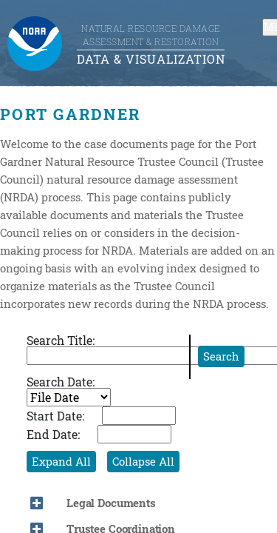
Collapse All (143, 461)
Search (221, 356)
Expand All (61, 461)
